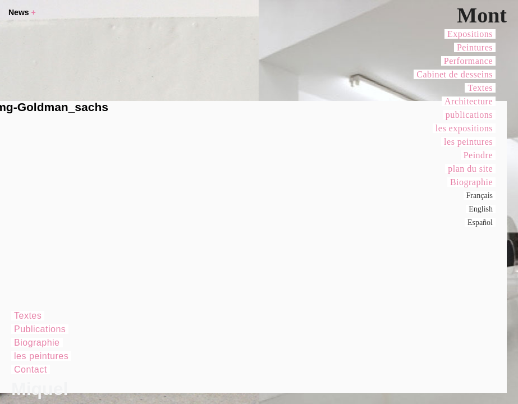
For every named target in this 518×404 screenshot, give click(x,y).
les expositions (464, 128)
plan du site (470, 168)
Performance (468, 61)
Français (479, 195)
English (481, 209)
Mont (482, 15)
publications (469, 115)
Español (480, 222)
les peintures (468, 141)
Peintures (475, 47)
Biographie (471, 182)
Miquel (39, 389)
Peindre (478, 155)
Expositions (470, 34)
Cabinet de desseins (454, 74)
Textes (480, 88)
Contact (30, 369)
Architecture (468, 101)
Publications (40, 329)
